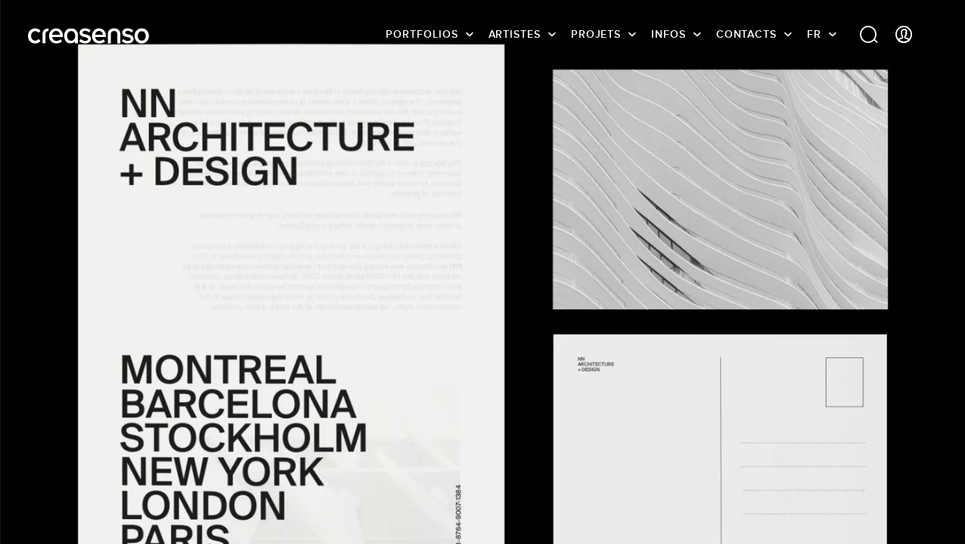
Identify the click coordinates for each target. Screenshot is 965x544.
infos (668, 34)
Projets (596, 34)
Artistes (515, 34)
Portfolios (422, 34)
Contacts (746, 34)
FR (814, 34)
